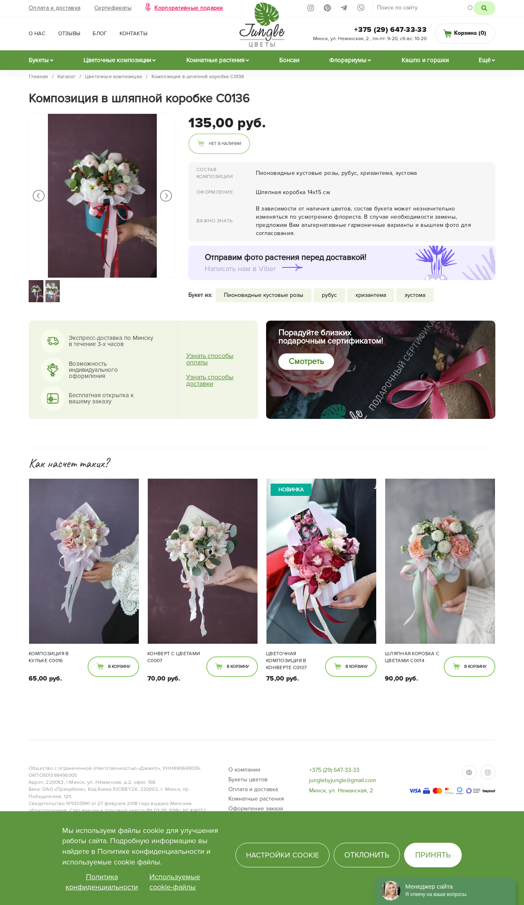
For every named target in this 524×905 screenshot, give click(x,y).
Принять (433, 855)
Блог (100, 33)
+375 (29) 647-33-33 (390, 29)
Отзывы (69, 33)
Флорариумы (347, 60)
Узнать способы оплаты (209, 359)
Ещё (484, 60)
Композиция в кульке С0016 (49, 657)
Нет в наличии (225, 143)
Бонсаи (289, 60)
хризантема (370, 295)
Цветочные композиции (117, 60)
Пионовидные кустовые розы (263, 295)
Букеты (39, 60)
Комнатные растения (215, 60)
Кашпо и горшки (425, 60)
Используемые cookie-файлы (174, 882)
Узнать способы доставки (209, 380)
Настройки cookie (282, 855)
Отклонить (366, 855)
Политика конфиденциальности (102, 882)
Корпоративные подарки (188, 8)
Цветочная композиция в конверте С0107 (286, 661)
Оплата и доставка (54, 8)
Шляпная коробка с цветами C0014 (412, 657)
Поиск (484, 8)
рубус (329, 295)
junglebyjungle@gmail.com (342, 780)
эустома (414, 295)
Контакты (133, 33)
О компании (244, 769)
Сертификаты (112, 8)
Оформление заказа (255, 808)
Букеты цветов (248, 779)
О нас (37, 33)
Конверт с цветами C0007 (173, 657)
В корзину (119, 666)
